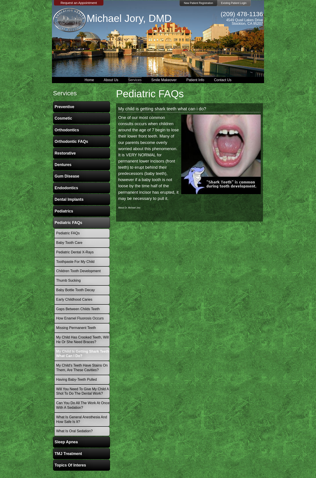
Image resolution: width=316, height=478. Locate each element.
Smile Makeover (164, 80)
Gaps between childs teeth (78, 309)
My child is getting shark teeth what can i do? (162, 108)
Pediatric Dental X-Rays (75, 252)
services (65, 93)
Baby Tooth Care (69, 243)
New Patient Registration (198, 3)
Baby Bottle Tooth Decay (75, 290)
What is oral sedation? (74, 431)
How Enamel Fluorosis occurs (80, 318)
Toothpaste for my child (75, 262)
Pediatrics (64, 211)
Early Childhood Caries (74, 299)
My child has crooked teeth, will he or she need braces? (82, 339)
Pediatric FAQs (68, 222)
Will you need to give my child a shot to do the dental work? (82, 391)
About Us (111, 80)
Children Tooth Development (78, 271)
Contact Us (222, 80)
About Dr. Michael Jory (129, 207)
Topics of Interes (70, 465)
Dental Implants (69, 199)
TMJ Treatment (68, 453)
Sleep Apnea (66, 442)
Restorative (65, 153)
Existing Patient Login (233, 3)
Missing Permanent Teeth (76, 328)
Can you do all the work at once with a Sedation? (82, 405)
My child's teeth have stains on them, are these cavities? (82, 367)
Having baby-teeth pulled (76, 379)
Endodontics (66, 188)
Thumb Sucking (68, 280)
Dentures (63, 165)
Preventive (64, 107)
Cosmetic (63, 118)
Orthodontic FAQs (71, 141)
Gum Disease (67, 176)
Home (89, 80)
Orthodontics (67, 130)
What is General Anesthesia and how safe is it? (81, 419)
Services (134, 80)
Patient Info (195, 80)
